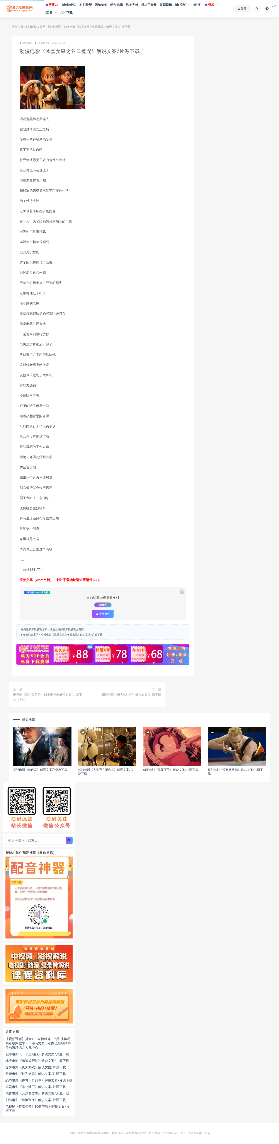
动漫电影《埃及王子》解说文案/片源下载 (170, 770)
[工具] (49, 12)
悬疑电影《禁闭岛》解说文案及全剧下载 (40, 770)
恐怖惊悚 (101, 5)
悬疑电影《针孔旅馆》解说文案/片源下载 (35, 1074)
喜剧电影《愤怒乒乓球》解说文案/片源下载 (235, 771)
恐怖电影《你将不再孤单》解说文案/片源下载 (38, 1080)
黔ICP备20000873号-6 (195, 1133)
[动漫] (197, 5)
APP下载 (67, 12)
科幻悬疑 (86, 5)
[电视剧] (180, 5)
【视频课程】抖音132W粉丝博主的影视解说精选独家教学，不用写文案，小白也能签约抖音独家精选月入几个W (38, 1043)
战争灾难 (132, 5)
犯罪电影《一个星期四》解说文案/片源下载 (37, 1054)
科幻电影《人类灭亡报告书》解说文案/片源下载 (106, 771)
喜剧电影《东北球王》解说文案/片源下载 (35, 1087)
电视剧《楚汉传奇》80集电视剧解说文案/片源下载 (37, 1108)
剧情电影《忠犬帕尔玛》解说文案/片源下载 (131, 694)
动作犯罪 (116, 5)
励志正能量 (149, 5)
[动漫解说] (54, 26)
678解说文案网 (35, 26)
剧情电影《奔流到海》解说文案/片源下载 (35, 1100)
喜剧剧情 (166, 5)
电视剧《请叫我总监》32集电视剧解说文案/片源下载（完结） (47, 697)
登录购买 (103, 613)
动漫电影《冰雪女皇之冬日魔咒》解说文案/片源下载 (71, 634)
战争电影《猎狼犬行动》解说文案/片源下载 (37, 1060)
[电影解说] (69, 5)
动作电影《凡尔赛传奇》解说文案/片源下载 (37, 1093)
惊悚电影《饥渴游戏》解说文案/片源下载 (35, 1067)
